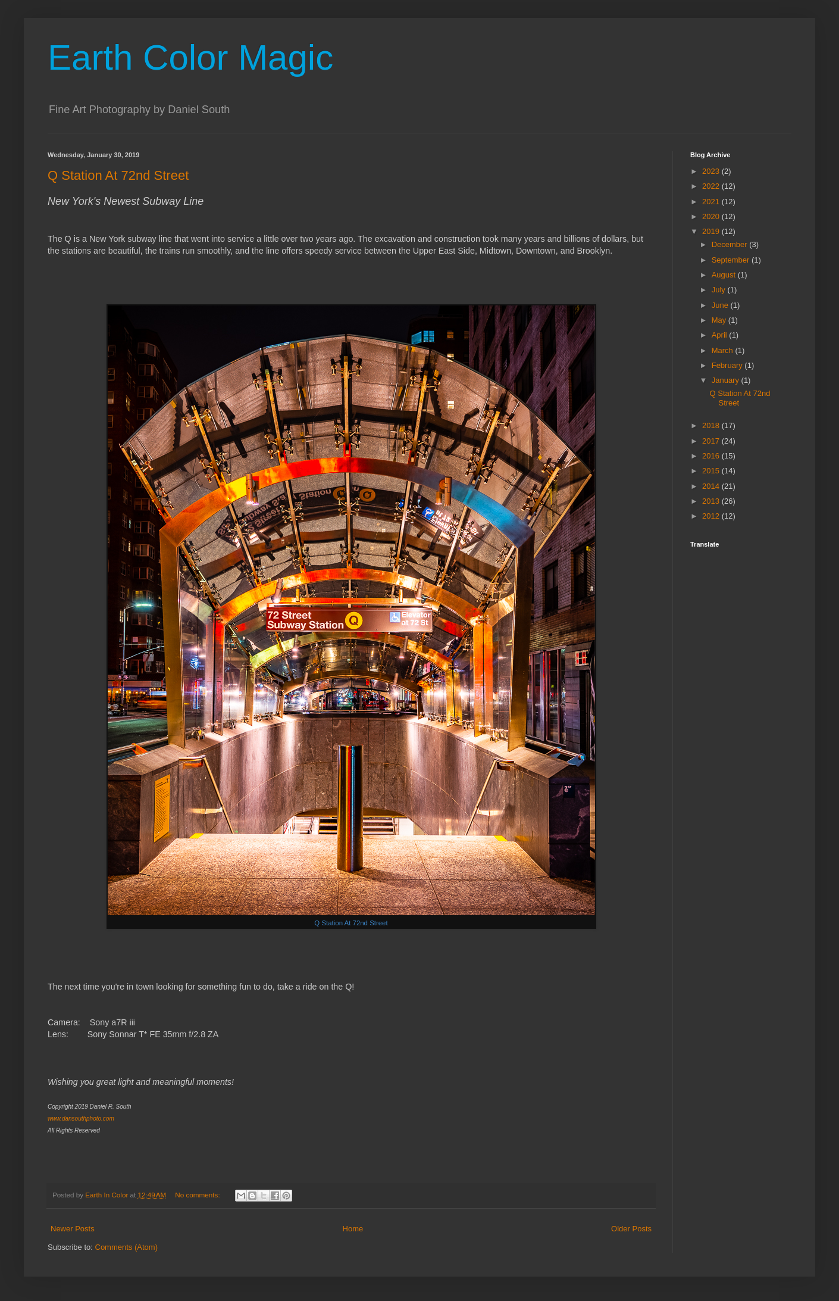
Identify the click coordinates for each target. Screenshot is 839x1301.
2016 (712, 455)
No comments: (198, 1195)
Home (353, 1228)
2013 (712, 501)
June (721, 305)
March (723, 350)
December (731, 244)
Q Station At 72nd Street (118, 175)
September (732, 259)
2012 (712, 515)
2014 (712, 486)
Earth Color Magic (190, 57)
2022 (712, 186)
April (721, 334)
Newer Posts (73, 1228)
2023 (712, 171)
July (720, 289)
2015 (712, 470)
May (720, 320)
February (728, 365)
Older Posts (631, 1228)
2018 (712, 425)
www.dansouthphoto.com (81, 1118)
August (725, 274)
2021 (712, 201)
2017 (712, 440)
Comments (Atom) (126, 1247)
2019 (712, 231)
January (726, 380)
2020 (712, 216)
